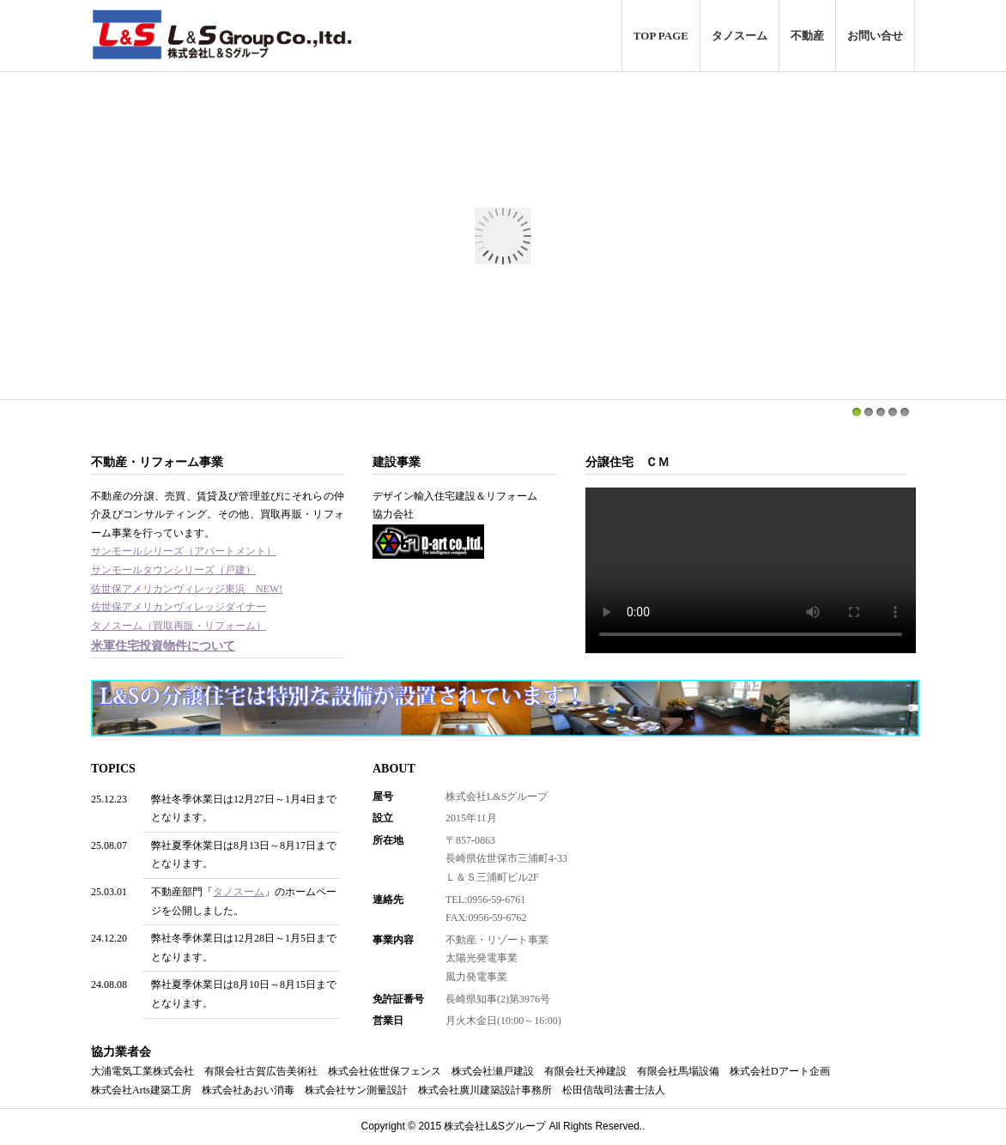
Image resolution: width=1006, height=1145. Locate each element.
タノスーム (739, 35)
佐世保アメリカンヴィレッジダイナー (178, 607)
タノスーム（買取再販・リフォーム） (178, 626)
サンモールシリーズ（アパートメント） (183, 551)
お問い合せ (875, 35)
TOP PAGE (660, 35)
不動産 (807, 35)
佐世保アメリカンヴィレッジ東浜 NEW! (186, 589)
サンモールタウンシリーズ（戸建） (173, 570)
